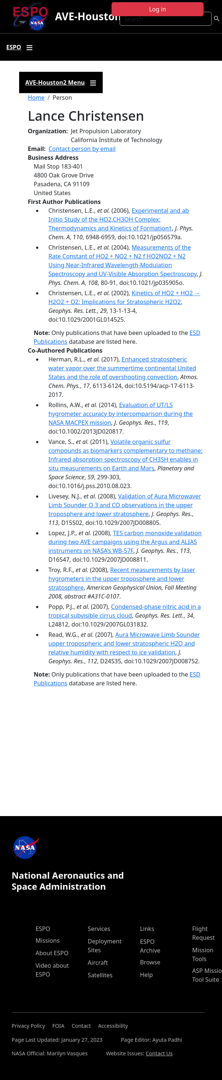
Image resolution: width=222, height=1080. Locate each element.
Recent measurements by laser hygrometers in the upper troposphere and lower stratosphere (122, 579)
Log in (157, 9)
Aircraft (98, 963)
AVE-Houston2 (91, 16)
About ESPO (52, 953)
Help (146, 975)
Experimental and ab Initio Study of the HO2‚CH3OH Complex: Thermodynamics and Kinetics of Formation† (119, 219)
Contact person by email (82, 149)
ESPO (43, 929)
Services (99, 929)
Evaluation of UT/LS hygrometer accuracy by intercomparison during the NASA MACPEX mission (121, 414)
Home (36, 97)
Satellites (100, 975)
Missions (48, 940)
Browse (150, 962)
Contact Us (159, 1053)
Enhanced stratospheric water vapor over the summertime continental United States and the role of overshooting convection (122, 368)
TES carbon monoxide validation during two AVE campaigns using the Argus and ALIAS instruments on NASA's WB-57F (125, 542)
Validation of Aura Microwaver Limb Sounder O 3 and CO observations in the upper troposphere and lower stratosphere (125, 505)
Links (147, 929)
